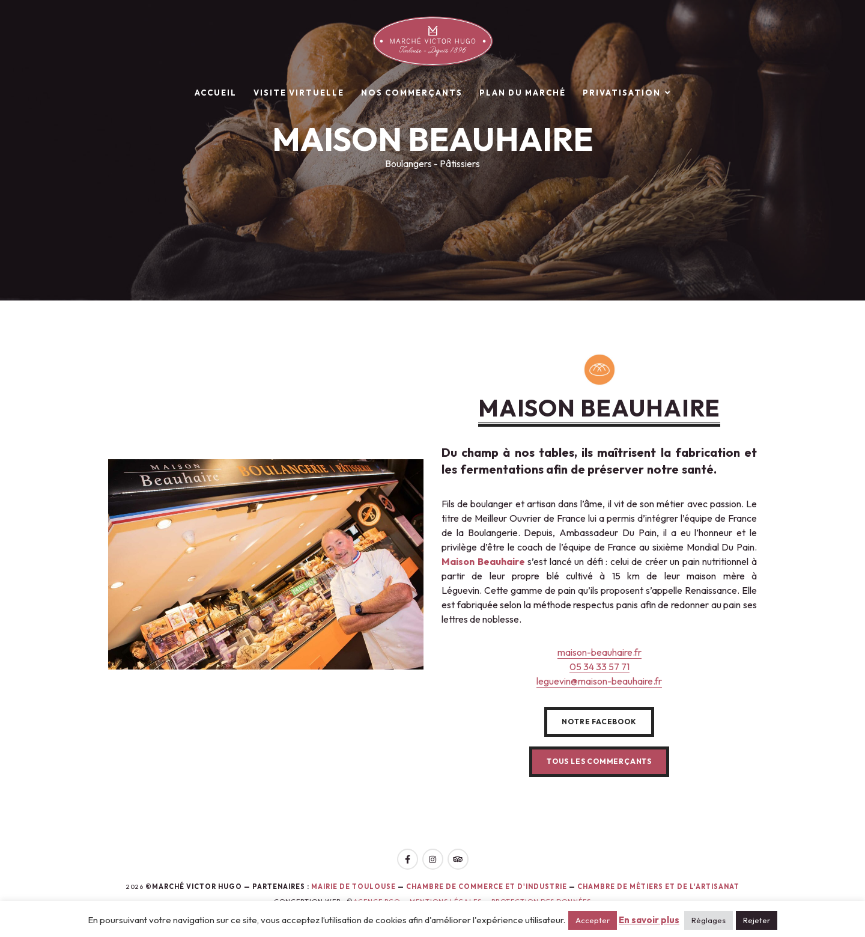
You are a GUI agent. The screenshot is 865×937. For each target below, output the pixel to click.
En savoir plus (649, 920)
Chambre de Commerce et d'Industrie (487, 886)
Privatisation (622, 92)
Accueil (216, 92)
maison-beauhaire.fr (599, 652)
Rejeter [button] (756, 920)
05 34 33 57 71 (599, 667)
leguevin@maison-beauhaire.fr (599, 681)
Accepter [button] (592, 920)
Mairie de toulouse (353, 886)
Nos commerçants (412, 92)
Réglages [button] (708, 920)
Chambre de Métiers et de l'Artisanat (658, 886)
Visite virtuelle (298, 92)
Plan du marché (522, 92)
